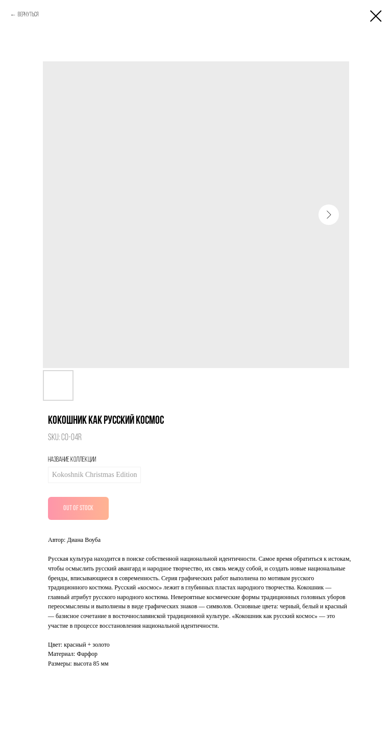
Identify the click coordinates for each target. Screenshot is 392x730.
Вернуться (28, 15)
